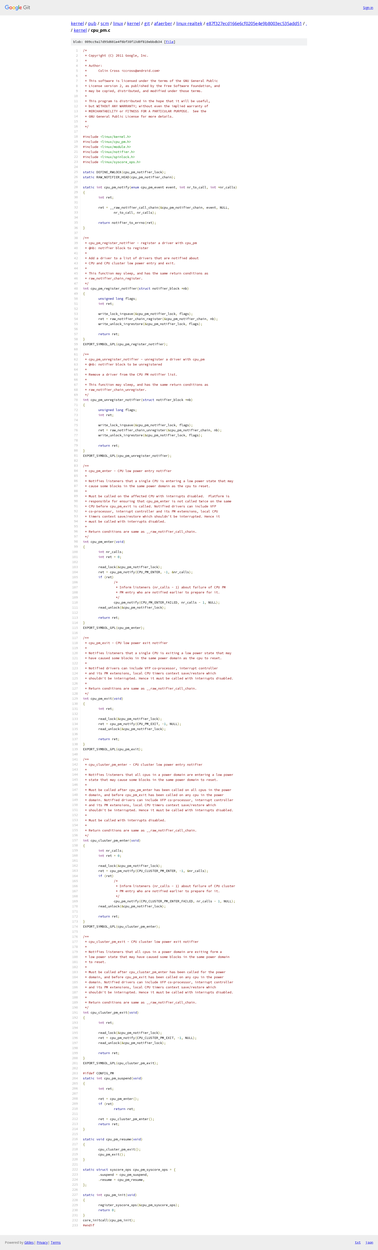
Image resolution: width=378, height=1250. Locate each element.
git (147, 23)
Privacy (42, 1242)
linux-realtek (189, 23)
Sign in (368, 7)
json (369, 1242)
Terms (56, 1242)
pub (92, 23)
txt (358, 1242)
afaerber (163, 23)
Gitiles (29, 1242)
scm (105, 23)
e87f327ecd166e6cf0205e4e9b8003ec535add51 (254, 23)
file (170, 42)
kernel (77, 23)
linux (118, 23)
